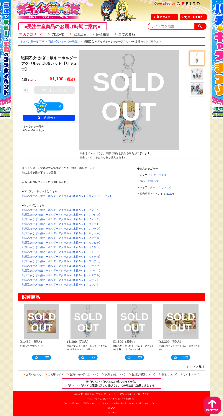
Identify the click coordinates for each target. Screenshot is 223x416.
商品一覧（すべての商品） (64, 41)
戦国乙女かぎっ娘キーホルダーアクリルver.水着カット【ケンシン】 (62, 214)
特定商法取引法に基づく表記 (134, 394)
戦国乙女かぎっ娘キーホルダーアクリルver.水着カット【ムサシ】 (60, 279)
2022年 (170, 193)
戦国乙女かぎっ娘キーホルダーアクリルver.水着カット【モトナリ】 (62, 251)
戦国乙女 (153, 181)
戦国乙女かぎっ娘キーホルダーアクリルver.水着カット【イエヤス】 (62, 219)
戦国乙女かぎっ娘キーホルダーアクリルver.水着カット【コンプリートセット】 (68, 195)
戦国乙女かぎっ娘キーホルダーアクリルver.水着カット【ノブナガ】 (62, 237)
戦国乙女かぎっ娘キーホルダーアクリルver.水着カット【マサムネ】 (62, 233)
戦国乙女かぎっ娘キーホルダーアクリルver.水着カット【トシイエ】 (62, 270)
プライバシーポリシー (107, 394)
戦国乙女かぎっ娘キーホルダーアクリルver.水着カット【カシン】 (60, 284)
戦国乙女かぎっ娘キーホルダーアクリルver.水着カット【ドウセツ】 (62, 265)
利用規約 (89, 394)
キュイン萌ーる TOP (32, 41)
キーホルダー (161, 174)
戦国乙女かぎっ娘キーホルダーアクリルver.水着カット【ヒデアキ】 (62, 275)
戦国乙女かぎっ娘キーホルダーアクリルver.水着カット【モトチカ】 (62, 256)
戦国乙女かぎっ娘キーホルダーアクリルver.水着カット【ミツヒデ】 (62, 242)
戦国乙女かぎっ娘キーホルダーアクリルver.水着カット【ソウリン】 (62, 247)
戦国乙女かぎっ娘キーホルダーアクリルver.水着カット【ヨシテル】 (62, 261)
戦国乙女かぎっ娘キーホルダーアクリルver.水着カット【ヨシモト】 (62, 224)
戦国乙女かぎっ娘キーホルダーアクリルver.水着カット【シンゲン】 (62, 228)
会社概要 (78, 394)
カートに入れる (55, 90)
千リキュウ (165, 187)
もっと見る (197, 366)
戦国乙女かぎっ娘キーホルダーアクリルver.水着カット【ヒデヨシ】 (62, 209)
